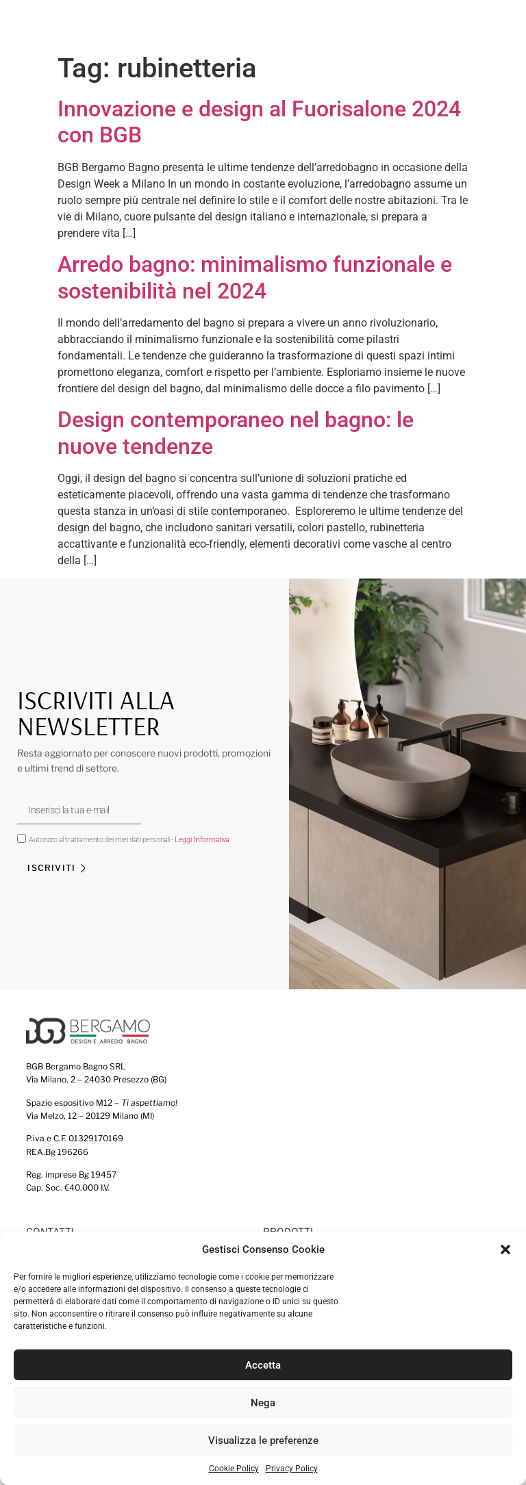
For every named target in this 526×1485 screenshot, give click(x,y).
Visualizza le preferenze (263, 1440)
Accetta (263, 1365)
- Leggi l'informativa (200, 839)
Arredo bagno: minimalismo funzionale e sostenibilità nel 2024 (255, 277)
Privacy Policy (292, 1469)
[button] (505, 1249)
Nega (263, 1403)
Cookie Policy (234, 1469)
